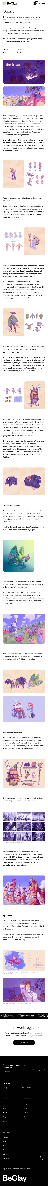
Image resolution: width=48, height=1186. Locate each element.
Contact (5, 1121)
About (5, 1112)
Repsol (26, 1104)
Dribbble (5, 1154)
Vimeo (5, 1141)
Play (4, 1108)
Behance (6, 1150)
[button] (43, 3)
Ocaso (26, 1112)
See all (26, 1117)
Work (4, 1104)
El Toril (26, 1108)
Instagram (6, 1137)
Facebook (6, 1158)
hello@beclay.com (34, 1035)
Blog (4, 1117)
